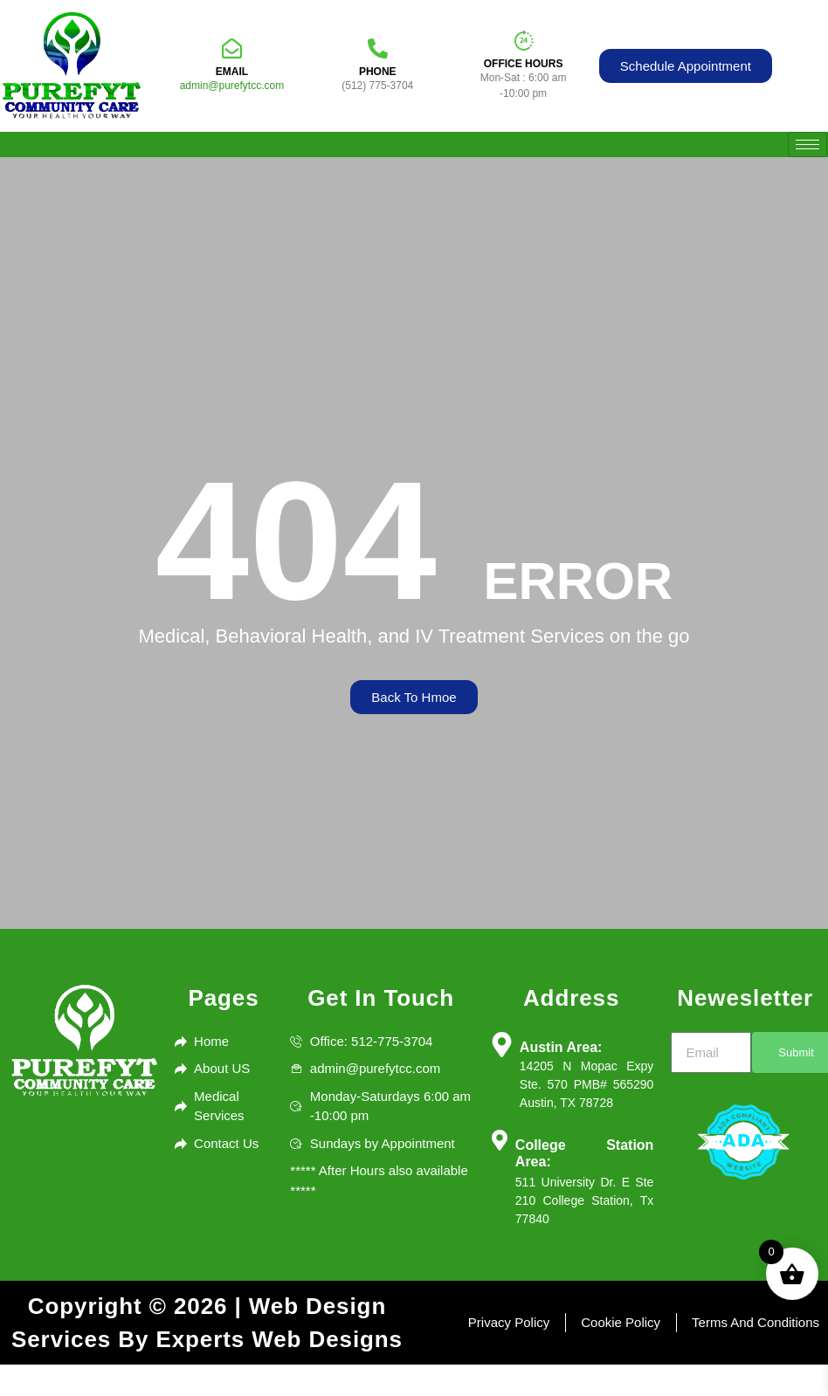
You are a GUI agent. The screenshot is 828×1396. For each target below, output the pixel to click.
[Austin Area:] (501, 1044)
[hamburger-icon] (807, 144)
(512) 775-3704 (377, 85)
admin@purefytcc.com (232, 85)
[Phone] (378, 48)
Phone (378, 71)
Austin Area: (561, 1047)
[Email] (232, 48)
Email (232, 71)
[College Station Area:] (499, 1140)
